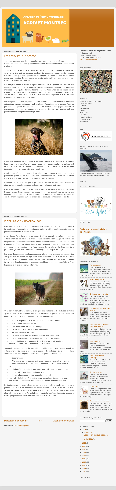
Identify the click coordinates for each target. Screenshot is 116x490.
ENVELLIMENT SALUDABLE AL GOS (22, 221)
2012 (84, 465)
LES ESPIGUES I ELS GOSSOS (20, 56)
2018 (84, 449)
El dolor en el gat (96, 372)
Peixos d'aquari (95, 265)
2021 (84, 429)
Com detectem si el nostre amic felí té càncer (99, 326)
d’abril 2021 (88, 439)
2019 (84, 446)
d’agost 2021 (89, 432)
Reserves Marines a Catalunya (97, 357)
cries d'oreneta (95, 341)
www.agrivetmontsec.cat (88, 60)
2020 (84, 443)
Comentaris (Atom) (22, 426)
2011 (84, 468)
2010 (84, 472)
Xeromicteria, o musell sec (99, 401)
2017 (84, 452)
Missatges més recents (16, 420)
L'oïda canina (94, 386)
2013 (84, 462)
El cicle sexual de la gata (99, 294)
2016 (84, 456)
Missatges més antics (63, 420)
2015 (84, 459)
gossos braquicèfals (97, 279)
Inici (40, 420)
